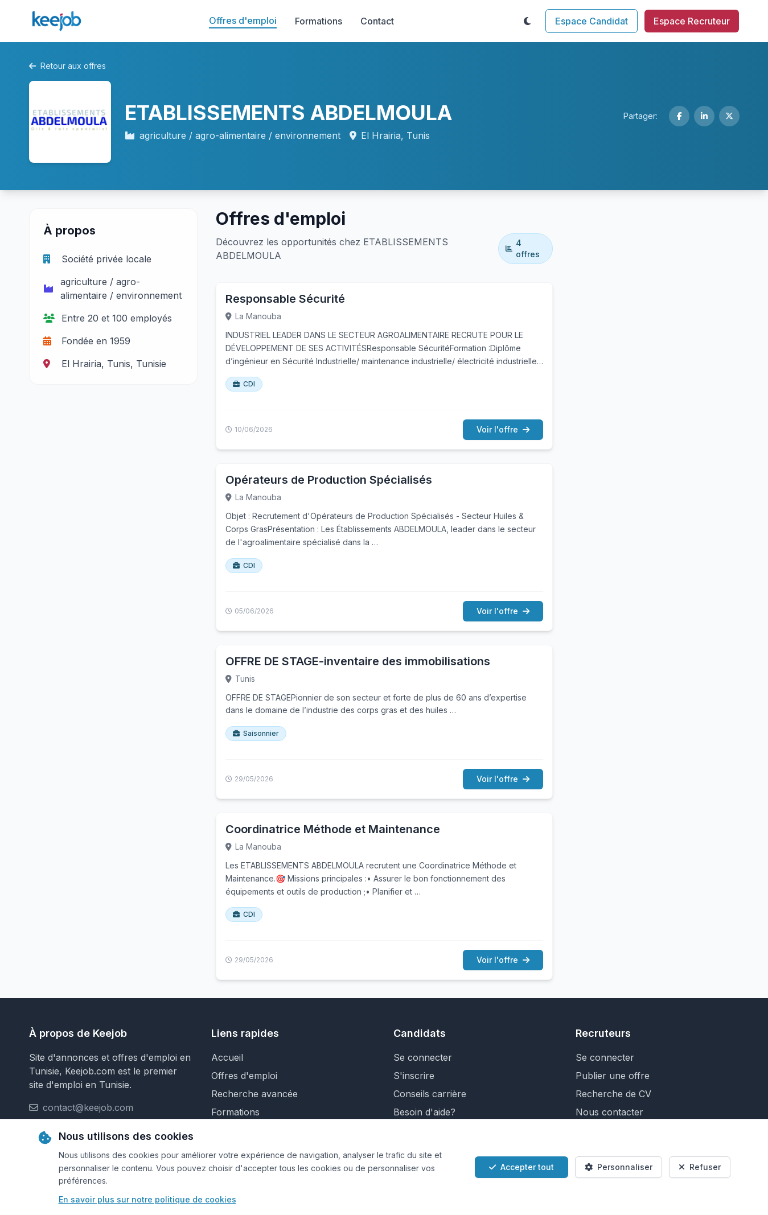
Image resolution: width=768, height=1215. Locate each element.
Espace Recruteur (692, 21)
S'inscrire (413, 1075)
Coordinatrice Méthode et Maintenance (332, 829)
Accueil (227, 1057)
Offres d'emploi (243, 20)
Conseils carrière (429, 1093)
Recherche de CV (613, 1093)
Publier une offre (613, 1075)
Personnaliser (618, 1167)
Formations (318, 21)
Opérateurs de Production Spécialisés (328, 480)
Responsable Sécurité (285, 299)
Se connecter (422, 1057)
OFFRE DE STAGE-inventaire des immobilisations (357, 661)
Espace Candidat (591, 21)
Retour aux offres (67, 66)
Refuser (700, 1167)
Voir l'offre (503, 429)
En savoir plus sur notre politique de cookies (147, 1199)
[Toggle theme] (527, 21)
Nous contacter (609, 1112)
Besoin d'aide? (424, 1112)
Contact (377, 21)
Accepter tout (521, 1167)
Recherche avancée (254, 1093)
